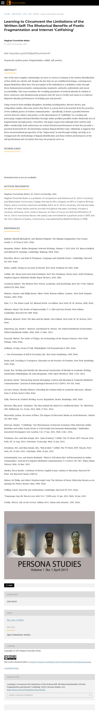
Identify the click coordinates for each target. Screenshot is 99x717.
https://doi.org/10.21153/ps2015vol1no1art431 (29, 53)
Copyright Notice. (11, 668)
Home (7, 14)
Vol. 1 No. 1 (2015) (31, 14)
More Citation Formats (21, 695)
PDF (10, 585)
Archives (16, 14)
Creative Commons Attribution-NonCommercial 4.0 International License (60, 662)
